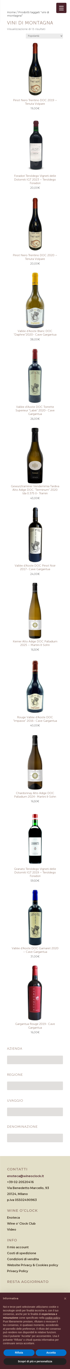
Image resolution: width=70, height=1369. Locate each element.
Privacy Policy (17, 1271)
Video (11, 1229)
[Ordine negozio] (44, 36)
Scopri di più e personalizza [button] (35, 1361)
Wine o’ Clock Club (21, 1223)
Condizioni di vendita (23, 1259)
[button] (65, 1299)
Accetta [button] (51, 1352)
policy (53, 1265)
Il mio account (18, 1247)
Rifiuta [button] (19, 1352)
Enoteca (13, 1217)
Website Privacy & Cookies (28, 1265)
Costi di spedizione (21, 1253)
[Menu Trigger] (61, 8)
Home (11, 12)
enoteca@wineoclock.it (25, 1176)
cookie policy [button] (52, 1317)
